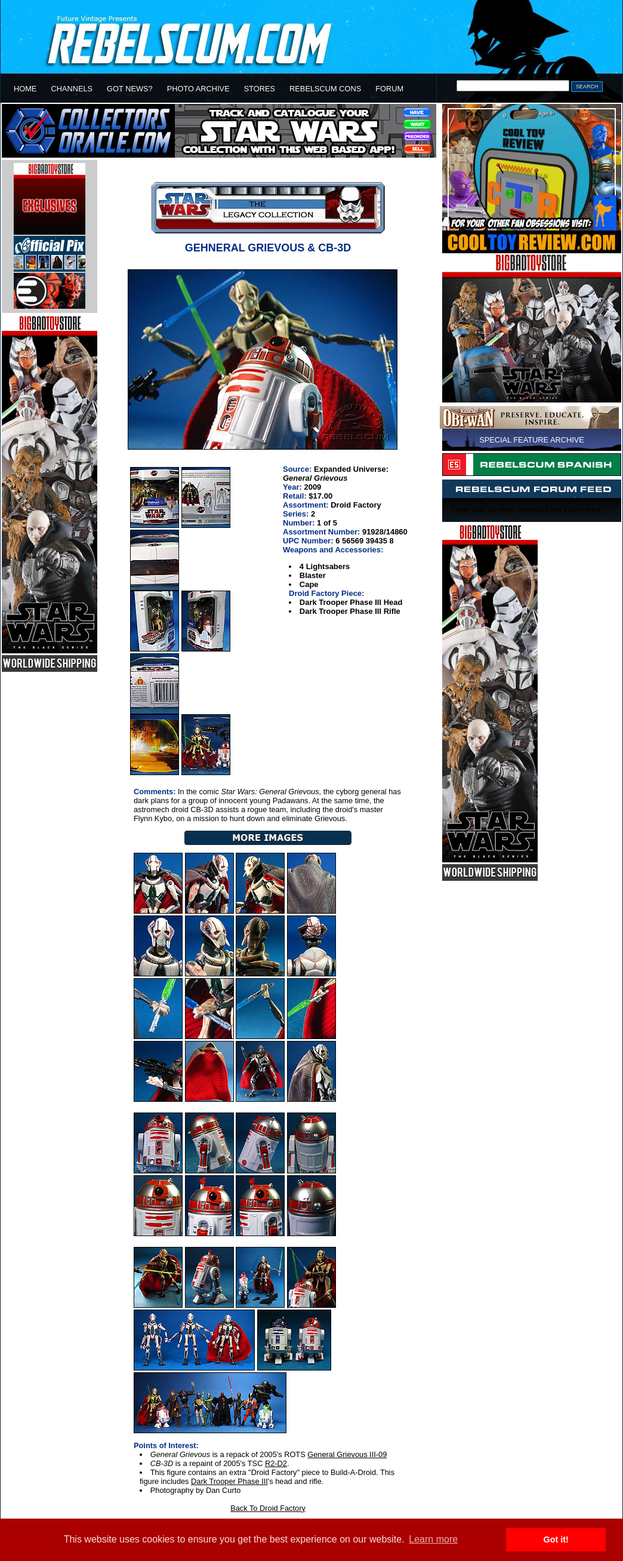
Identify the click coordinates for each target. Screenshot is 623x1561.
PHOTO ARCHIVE (198, 88)
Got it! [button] (556, 1539)
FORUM (389, 88)
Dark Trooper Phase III (229, 1481)
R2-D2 (276, 1463)
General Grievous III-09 (347, 1454)
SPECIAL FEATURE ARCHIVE (531, 439)
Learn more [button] (433, 1539)
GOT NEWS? (130, 88)
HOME (25, 88)
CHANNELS (71, 88)
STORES (259, 88)
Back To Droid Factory (268, 1508)
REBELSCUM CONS (325, 88)
